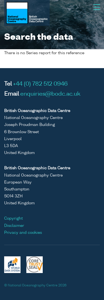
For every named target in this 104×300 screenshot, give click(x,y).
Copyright (13, 218)
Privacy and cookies (23, 233)
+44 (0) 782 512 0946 (40, 84)
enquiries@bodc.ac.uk (50, 94)
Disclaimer (14, 226)
